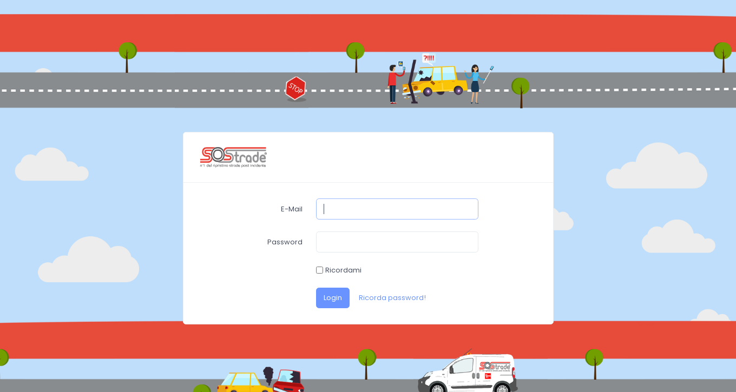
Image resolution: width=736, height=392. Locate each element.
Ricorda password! (392, 298)
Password (285, 242)
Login (333, 298)
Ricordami (343, 270)
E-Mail (292, 209)
